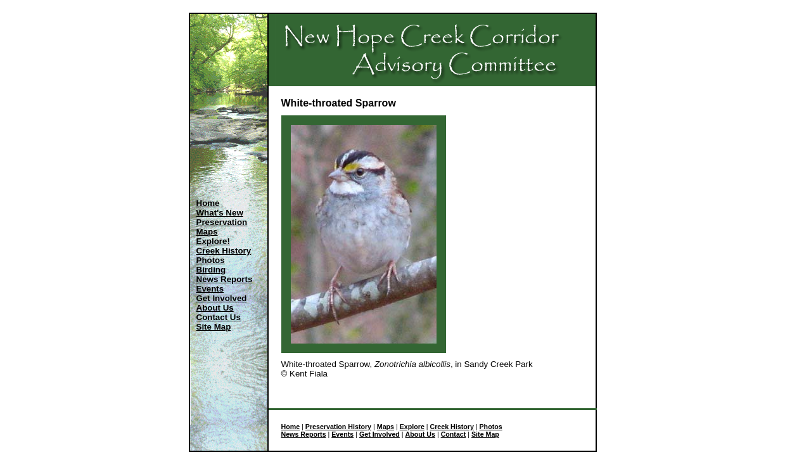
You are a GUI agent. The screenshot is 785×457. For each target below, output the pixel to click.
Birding (211, 269)
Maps (207, 231)
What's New (219, 212)
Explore (412, 426)
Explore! (213, 241)
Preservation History (338, 426)
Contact (453, 434)
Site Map (213, 326)
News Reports (224, 279)
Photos (210, 260)
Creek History (224, 250)
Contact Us (218, 317)
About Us (215, 307)
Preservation (222, 222)
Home (208, 203)
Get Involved (221, 298)
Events (210, 288)
